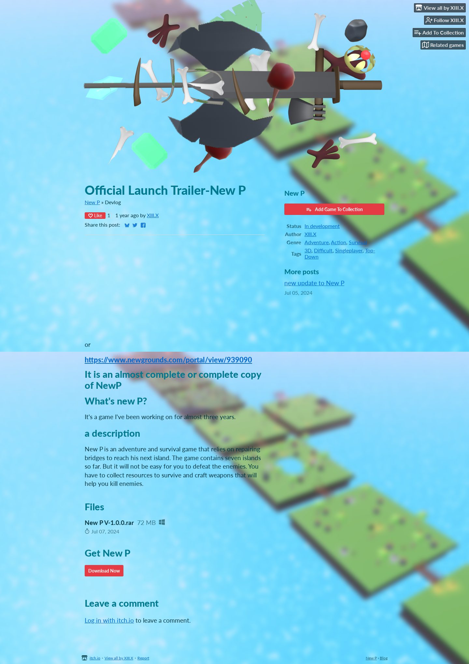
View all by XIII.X (119, 658)
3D (308, 250)
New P (92, 202)
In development (322, 226)
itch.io (95, 658)
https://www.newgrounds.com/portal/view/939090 (168, 359)
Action (338, 242)
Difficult (323, 250)
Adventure (317, 242)
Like (95, 215)
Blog (384, 658)
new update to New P (314, 283)
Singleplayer (348, 250)
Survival (358, 242)
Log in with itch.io (109, 620)
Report (143, 658)
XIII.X (153, 215)
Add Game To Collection (334, 209)
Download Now (104, 570)
